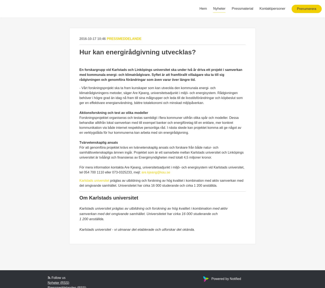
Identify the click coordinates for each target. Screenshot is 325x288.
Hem (203, 9)
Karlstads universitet (94, 180)
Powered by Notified (221, 279)
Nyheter (219, 9)
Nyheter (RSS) (58, 282)
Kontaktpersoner (272, 9)
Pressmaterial (242, 9)
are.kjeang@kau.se (156, 172)
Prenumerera (306, 9)
